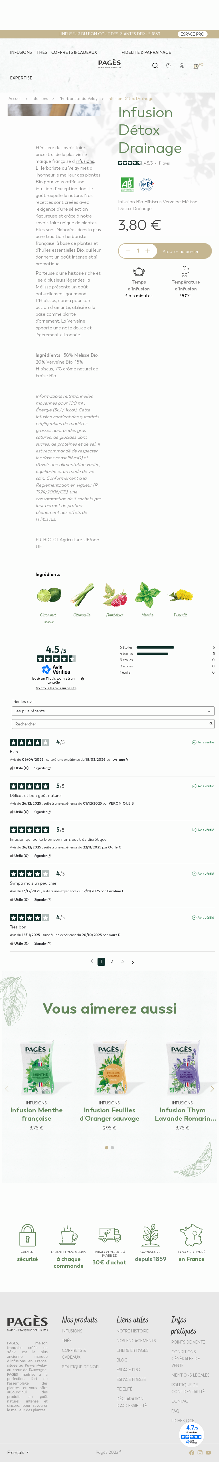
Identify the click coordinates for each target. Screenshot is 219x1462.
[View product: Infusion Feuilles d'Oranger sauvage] (109, 1078)
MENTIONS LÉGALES (190, 1375)
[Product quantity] (138, 251)
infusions (85, 161)
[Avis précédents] (91, 961)
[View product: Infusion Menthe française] (36, 1078)
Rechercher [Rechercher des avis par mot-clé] (110, 724)
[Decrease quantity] (128, 251)
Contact (180, 1401)
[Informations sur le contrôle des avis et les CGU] (82, 678)
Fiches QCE (182, 1420)
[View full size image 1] (54, 103)
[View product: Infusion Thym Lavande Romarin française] (182, 1078)
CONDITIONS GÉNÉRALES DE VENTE (185, 1359)
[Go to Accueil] (15, 98)
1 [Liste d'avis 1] (101, 961)
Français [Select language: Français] (16, 1452)
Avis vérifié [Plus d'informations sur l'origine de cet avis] (206, 742)
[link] (182, 65)
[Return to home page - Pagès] (109, 63)
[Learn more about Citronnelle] (82, 600)
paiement (28, 1252)
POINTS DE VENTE (188, 1342)
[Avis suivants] (132, 962)
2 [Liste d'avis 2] (112, 961)
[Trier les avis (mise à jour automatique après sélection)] (113, 711)
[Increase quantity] (147, 251)
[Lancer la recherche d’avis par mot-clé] (211, 724)
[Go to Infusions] (40, 98)
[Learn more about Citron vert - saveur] (49, 603)
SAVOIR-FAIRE (150, 1252)
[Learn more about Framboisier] (114, 600)
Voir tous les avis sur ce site (56, 688)
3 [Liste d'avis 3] (122, 961)
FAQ (175, 1411)
